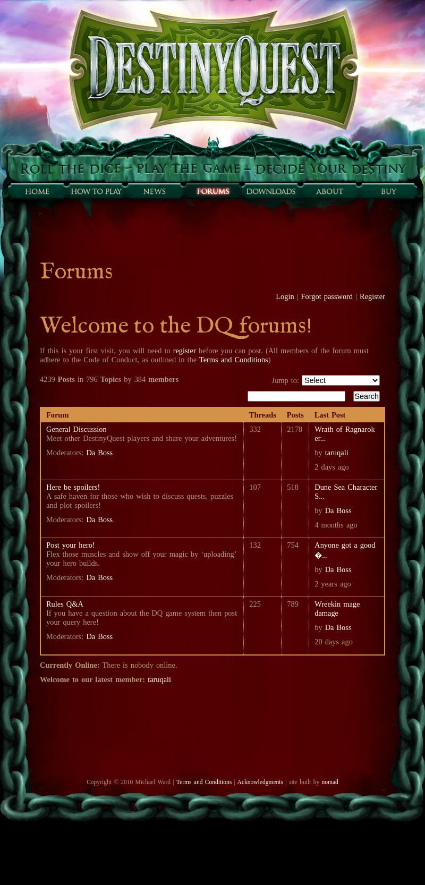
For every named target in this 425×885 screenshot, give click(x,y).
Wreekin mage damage (337, 608)
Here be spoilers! (73, 487)
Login (285, 296)
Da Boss (99, 452)
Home (37, 191)
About (329, 191)
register (184, 350)
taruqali (336, 452)
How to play (95, 191)
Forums (212, 191)
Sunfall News (154, 191)
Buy (388, 191)
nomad (329, 782)
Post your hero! (70, 545)
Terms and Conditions (233, 359)
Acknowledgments (260, 782)
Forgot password (327, 296)
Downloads (271, 191)
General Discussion (76, 429)
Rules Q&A (64, 604)
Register (372, 296)
